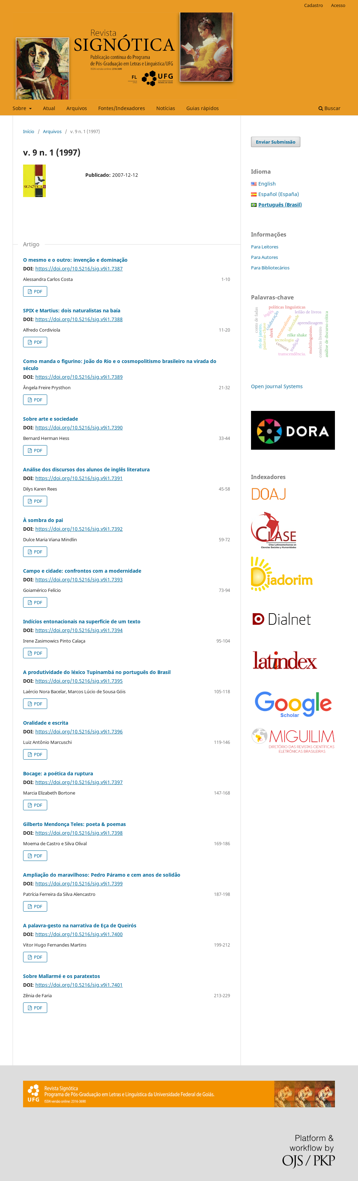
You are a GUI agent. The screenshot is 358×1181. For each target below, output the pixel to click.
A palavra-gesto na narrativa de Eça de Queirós (79, 925)
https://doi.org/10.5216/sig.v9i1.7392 (79, 529)
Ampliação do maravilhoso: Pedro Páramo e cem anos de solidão (101, 874)
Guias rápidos (202, 108)
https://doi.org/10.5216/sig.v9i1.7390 (79, 427)
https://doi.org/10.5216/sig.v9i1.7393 (79, 579)
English (267, 183)
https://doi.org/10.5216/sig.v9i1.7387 (79, 268)
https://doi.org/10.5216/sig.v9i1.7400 (79, 934)
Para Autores (264, 257)
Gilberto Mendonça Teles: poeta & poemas (74, 824)
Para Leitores (264, 247)
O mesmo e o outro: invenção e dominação (75, 259)
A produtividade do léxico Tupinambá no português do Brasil (97, 672)
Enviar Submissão (275, 142)
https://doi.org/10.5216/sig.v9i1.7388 (79, 319)
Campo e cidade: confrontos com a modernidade (82, 570)
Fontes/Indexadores (121, 108)
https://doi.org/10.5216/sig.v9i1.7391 (79, 478)
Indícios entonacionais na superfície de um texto (82, 621)
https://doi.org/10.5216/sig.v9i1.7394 (79, 630)
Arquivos (76, 108)
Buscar (329, 108)
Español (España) (278, 194)
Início (28, 131)
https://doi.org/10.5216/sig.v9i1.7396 (79, 731)
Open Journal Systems (277, 386)
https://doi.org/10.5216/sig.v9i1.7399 (79, 883)
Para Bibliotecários (270, 268)
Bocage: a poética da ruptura (58, 773)
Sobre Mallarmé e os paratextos (61, 976)
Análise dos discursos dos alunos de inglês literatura (86, 469)
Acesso (338, 5)
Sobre (20, 108)
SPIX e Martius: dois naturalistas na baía (71, 310)
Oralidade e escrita (45, 722)
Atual (49, 108)
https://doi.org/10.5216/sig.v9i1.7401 (79, 984)
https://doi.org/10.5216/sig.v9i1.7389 (79, 377)
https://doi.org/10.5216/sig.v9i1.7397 (79, 782)
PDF (37, 291)
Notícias (165, 108)
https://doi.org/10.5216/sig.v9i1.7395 (79, 681)
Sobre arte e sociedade (50, 418)
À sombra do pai (43, 520)
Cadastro (313, 5)
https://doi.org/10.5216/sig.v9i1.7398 (79, 832)
